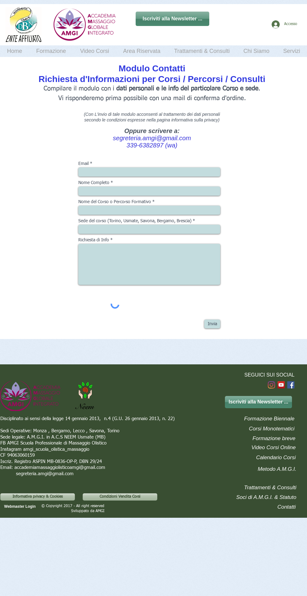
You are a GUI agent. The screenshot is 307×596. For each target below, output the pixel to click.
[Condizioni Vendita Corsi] (120, 497)
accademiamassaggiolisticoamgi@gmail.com (59, 467)
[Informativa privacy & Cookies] (37, 497)
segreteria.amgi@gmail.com (152, 138)
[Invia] (212, 324)
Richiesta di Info (93, 240)
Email (83, 164)
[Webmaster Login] (19, 506)
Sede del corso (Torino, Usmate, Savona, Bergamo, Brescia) (134, 221)
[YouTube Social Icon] (281, 384)
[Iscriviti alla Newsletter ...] (172, 19)
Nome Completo (93, 183)
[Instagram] (271, 384)
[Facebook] (290, 384)
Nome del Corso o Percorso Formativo (114, 202)
